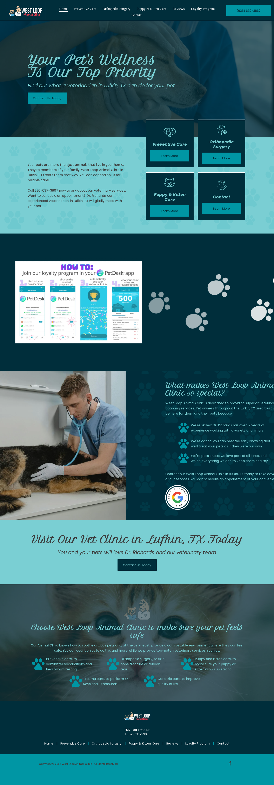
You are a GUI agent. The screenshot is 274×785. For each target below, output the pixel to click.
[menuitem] (63, 9)
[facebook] (230, 764)
